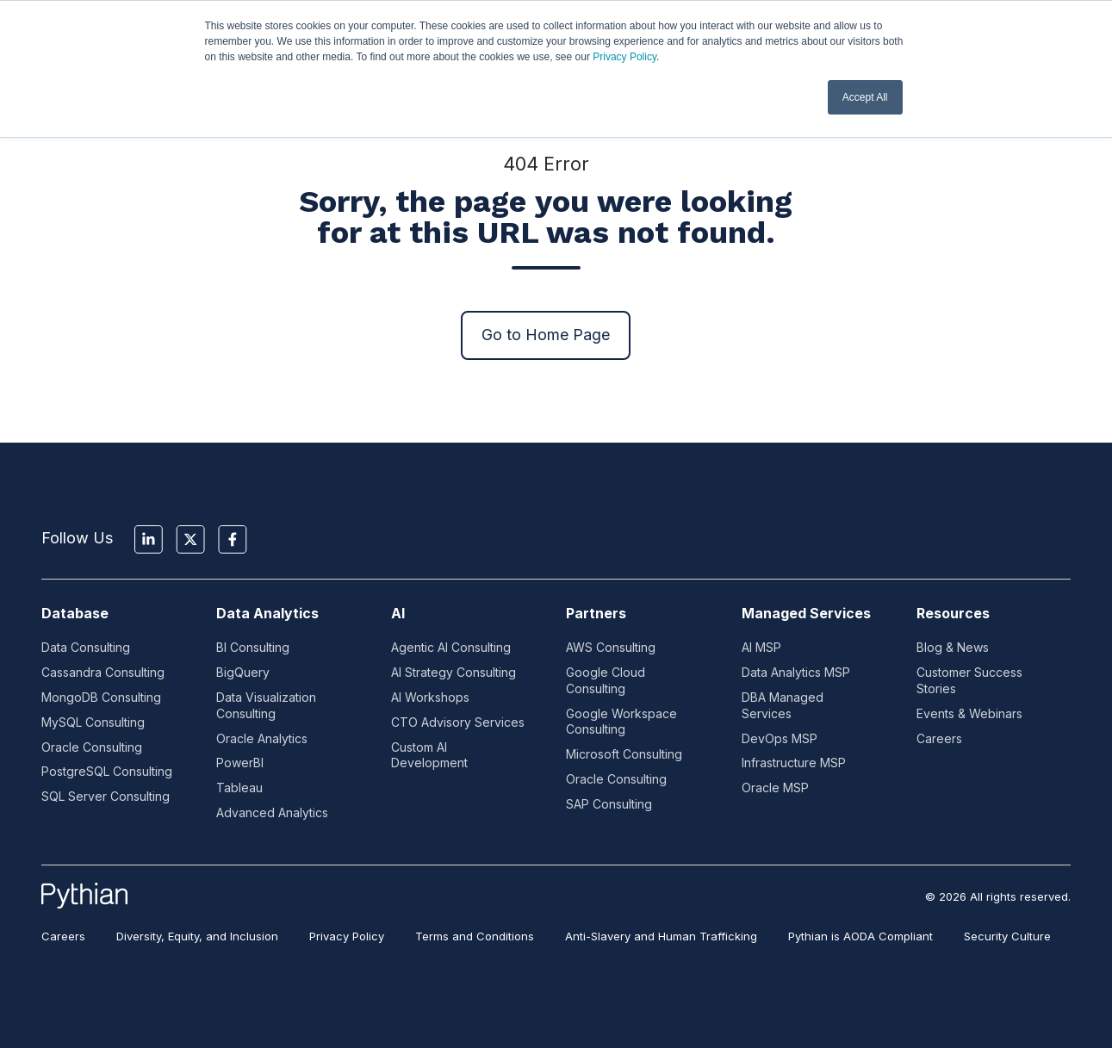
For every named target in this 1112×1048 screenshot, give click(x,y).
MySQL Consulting (93, 722)
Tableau (239, 787)
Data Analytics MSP (796, 672)
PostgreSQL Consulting (106, 771)
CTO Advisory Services (458, 722)
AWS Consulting (610, 647)
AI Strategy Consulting (453, 672)
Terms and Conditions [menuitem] (474, 936)
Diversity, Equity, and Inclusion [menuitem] (197, 936)
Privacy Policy (624, 57)
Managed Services (806, 613)
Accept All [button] (865, 97)
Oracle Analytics (262, 738)
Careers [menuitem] (63, 936)
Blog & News (952, 647)
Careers (939, 738)
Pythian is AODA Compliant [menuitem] (860, 936)
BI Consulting (252, 647)
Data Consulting (85, 647)
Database (75, 613)
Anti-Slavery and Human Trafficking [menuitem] (661, 936)
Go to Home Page (545, 335)
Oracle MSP (775, 787)
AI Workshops (430, 697)
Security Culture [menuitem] (1007, 936)
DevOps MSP (779, 738)
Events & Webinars (969, 713)
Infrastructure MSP (794, 762)
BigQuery (243, 672)
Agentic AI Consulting (451, 647)
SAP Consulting (609, 804)
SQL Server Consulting (105, 796)
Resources (953, 613)
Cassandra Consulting (103, 672)
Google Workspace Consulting (621, 721)
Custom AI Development (429, 755)
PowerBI (240, 762)
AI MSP (761, 647)
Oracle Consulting (91, 747)
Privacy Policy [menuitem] (346, 936)
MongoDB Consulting (101, 697)
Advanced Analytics (272, 812)
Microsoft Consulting (624, 754)
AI (398, 613)
